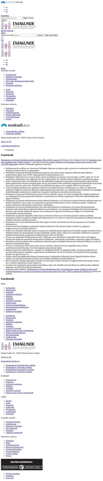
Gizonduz (9, 83)
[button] (3, 33)
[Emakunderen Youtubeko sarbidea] (19, 372)
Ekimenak (10, 92)
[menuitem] (54, 75)
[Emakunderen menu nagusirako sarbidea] (4, 20)
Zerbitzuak (10, 94)
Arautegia (9, 299)
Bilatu (31, 18)
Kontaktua (5, 16)
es (6, 9)
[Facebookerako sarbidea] (15, 131)
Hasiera (9, 401)
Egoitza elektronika (13, 115)
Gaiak (8, 89)
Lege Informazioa (12, 117)
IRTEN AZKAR (7, 31)
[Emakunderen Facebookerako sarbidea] (20, 365)
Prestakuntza (11, 96)
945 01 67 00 (6, 142)
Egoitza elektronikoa (14, 449)
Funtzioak (9, 292)
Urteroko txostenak (13, 391)
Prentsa (8, 119)
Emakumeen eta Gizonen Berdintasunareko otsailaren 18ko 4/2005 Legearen (30, 160)
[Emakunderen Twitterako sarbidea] (19, 367)
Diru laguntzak (11, 428)
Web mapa (10, 110)
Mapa (8, 443)
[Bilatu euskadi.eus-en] (11, 18)
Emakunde (10, 100)
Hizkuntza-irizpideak (14, 77)
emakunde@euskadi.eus (10, 146)
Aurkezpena (10, 288)
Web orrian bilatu (7, 35)
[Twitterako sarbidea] (13, 134)
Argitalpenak (11, 98)
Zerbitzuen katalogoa (14, 294)
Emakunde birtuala (13, 422)
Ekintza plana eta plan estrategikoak (19, 331)
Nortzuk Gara (11, 380)
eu (7, 7)
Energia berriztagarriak (14, 447)
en (7, 12)
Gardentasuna (11, 75)
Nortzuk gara (11, 290)
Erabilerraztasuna (12, 113)
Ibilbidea (9, 296)
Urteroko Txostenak (13, 301)
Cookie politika (12, 454)
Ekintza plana (11, 303)
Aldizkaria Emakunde (14, 433)
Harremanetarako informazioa (17, 307)
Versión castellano (13, 474)
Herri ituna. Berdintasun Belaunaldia (20, 81)
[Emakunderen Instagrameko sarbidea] (20, 370)
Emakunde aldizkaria (14, 85)
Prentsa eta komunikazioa (15, 305)
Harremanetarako (12, 335)
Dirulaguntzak (11, 79)
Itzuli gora (10, 478)
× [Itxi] (2, 38)
